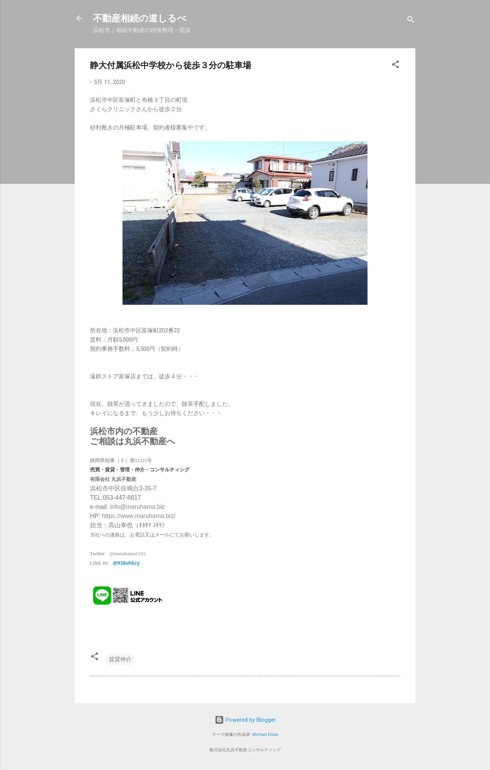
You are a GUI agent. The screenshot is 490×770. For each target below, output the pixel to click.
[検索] (410, 21)
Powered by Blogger (245, 719)
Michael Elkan (265, 734)
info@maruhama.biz (137, 507)
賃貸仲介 (120, 659)
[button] (395, 66)
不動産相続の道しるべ (139, 18)
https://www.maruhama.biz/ (138, 516)
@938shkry (126, 562)
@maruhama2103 (127, 553)
